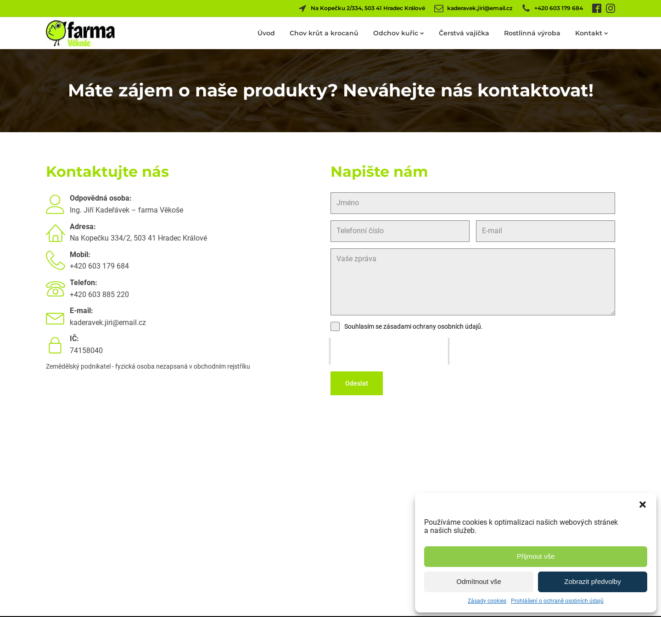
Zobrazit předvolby (592, 581)
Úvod (266, 33)
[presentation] (389, 351)
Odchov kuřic (398, 33)
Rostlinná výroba (532, 33)
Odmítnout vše (478, 581)
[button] (642, 504)
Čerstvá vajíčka (464, 33)
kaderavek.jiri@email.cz (108, 322)
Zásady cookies (487, 601)
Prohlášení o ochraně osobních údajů (557, 601)
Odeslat (356, 383)
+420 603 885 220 (99, 294)
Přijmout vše (536, 556)
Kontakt (591, 33)
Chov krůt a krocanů (324, 33)
